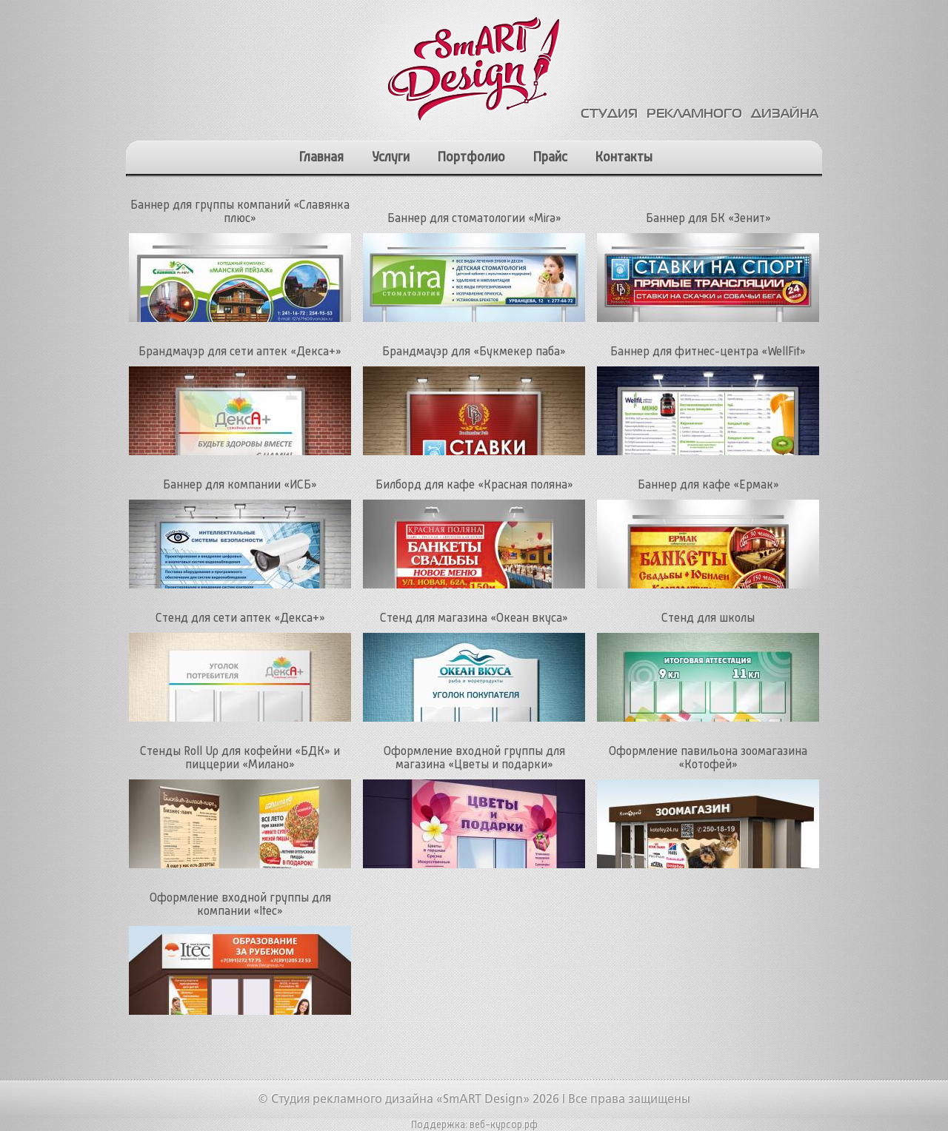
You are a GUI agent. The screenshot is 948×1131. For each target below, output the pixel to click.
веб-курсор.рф (504, 1125)
